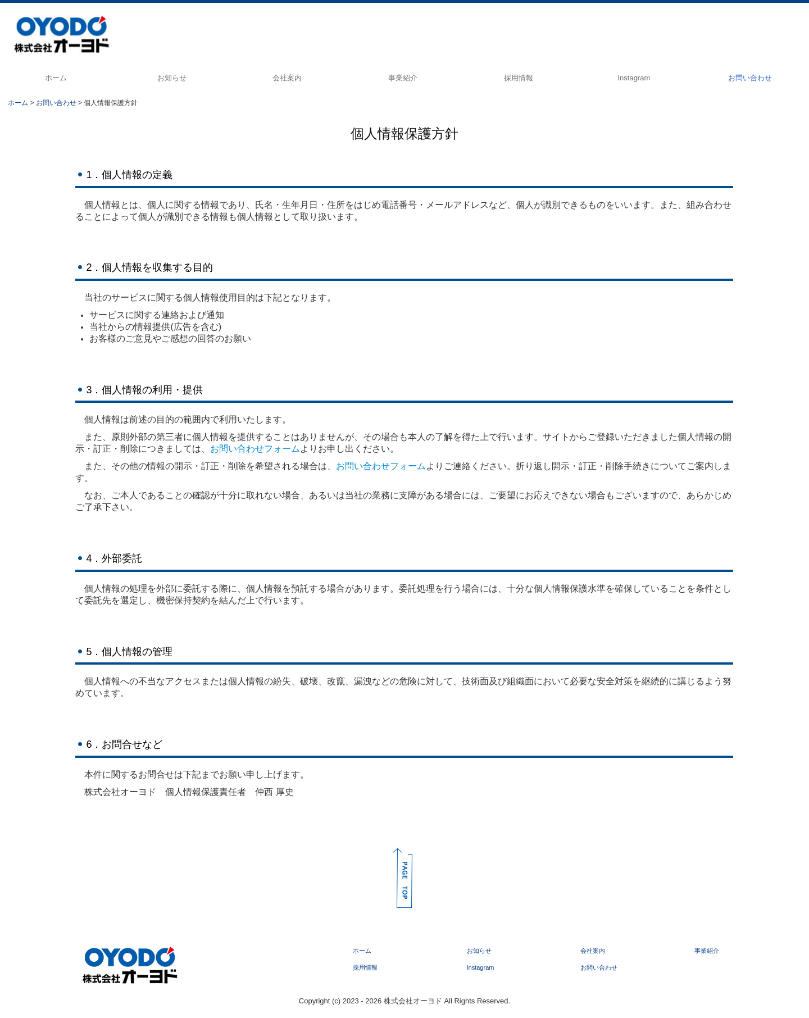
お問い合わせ (750, 78)
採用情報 (518, 78)
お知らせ (172, 78)
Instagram (633, 78)
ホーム (56, 78)
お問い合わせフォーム (255, 448)
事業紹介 (402, 78)
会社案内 (287, 78)
